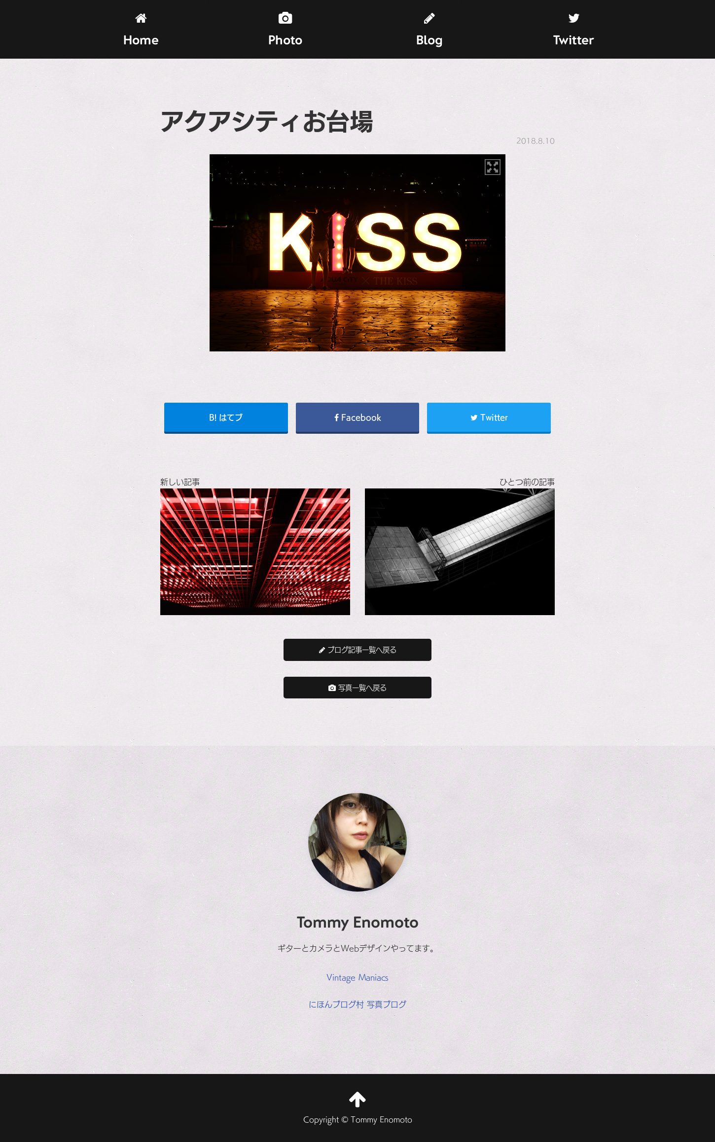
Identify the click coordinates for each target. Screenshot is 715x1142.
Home (141, 29)
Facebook (357, 417)
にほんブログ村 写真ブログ (357, 1004)
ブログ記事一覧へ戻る (357, 649)
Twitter (573, 29)
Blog (429, 29)
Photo (285, 29)
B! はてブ (226, 417)
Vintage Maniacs (357, 976)
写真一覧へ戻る (357, 687)
